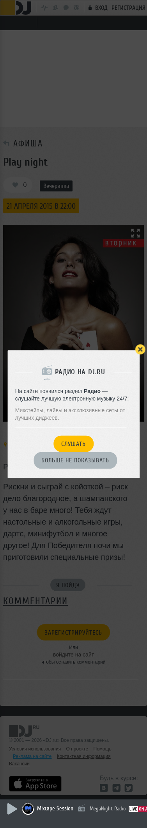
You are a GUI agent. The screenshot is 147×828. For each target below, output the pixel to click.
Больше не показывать (75, 460)
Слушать (73, 443)
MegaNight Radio (108, 809)
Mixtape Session (55, 808)
